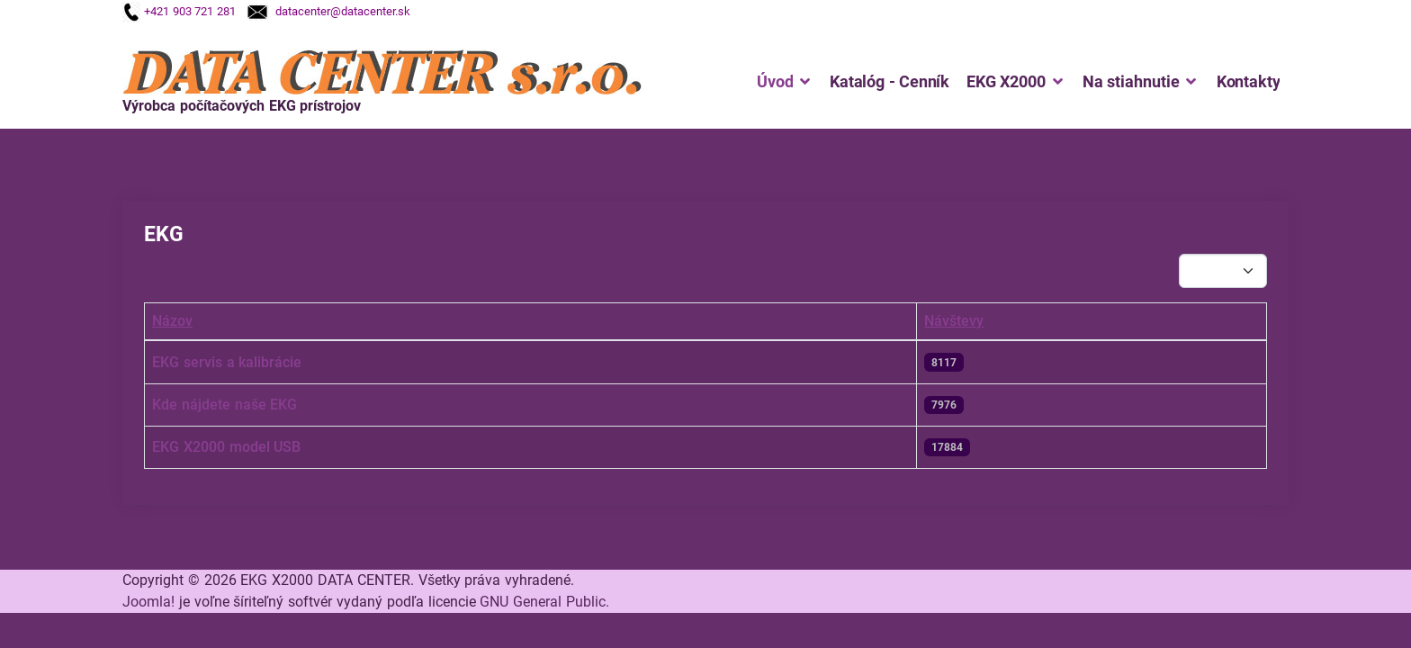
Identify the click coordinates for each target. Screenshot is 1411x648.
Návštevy (954, 320)
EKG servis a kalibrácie (226, 362)
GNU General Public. (544, 601)
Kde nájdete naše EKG (224, 404)
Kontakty (1249, 82)
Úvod (775, 82)
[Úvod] (802, 82)
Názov (172, 320)
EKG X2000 (1006, 82)
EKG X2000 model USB (226, 446)
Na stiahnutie (1131, 82)
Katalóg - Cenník (889, 82)
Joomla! (148, 601)
